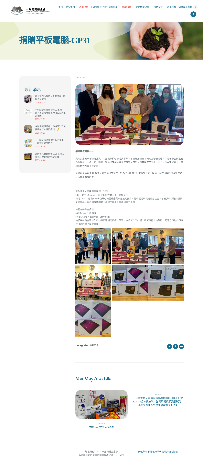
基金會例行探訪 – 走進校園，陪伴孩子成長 (50, 97)
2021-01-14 (101, 423)
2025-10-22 (40, 133)
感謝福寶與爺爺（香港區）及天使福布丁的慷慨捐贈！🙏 (50, 128)
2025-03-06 (158, 394)
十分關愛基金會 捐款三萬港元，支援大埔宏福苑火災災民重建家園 (50, 113)
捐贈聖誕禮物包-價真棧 (101, 427)
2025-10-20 (40, 146)
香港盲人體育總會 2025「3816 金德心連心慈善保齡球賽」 (49, 155)
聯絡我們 (142, 451)
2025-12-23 (40, 119)
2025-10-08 (40, 160)
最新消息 (94, 345)
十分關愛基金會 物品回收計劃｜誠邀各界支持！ (49, 141)
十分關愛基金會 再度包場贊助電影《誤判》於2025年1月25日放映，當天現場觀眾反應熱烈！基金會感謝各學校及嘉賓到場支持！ (158, 401)
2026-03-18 (40, 102)
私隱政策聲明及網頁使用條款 (163, 451)
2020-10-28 (80, 77)
